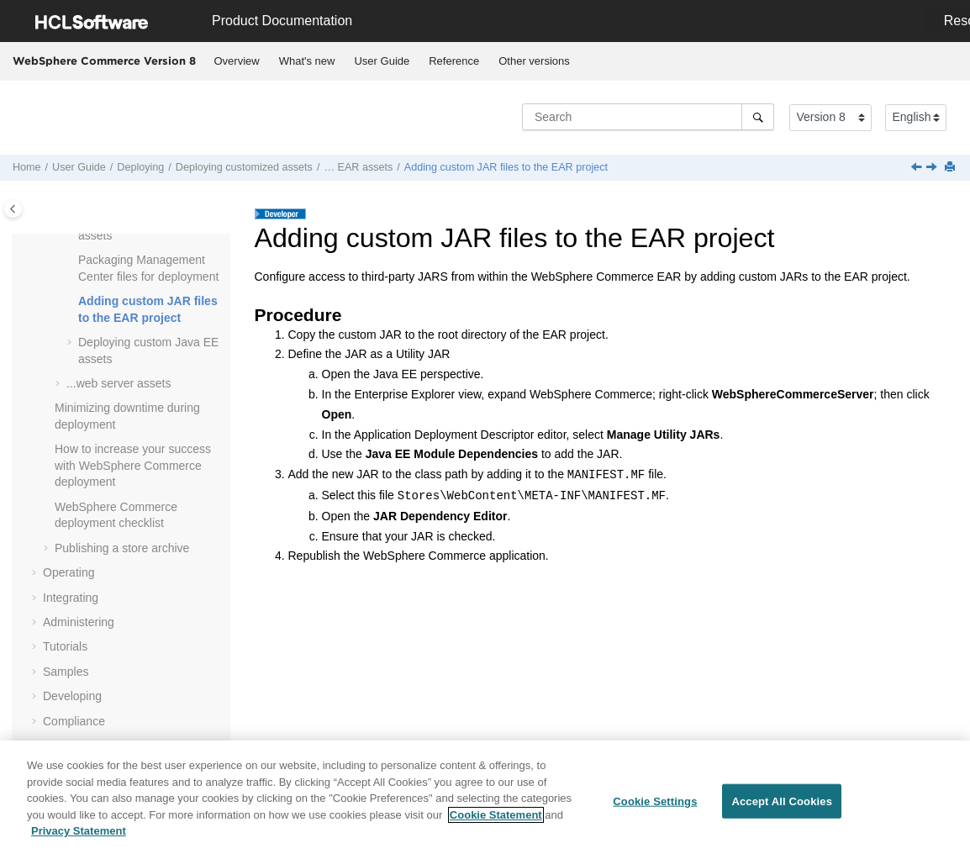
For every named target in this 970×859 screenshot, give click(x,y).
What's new (307, 61)
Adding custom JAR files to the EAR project (506, 167)
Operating (68, 572)
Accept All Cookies (781, 808)
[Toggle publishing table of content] (13, 209)
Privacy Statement (78, 838)
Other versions (534, 61)
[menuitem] (236, 61)
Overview (237, 61)
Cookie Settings (655, 808)
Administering (78, 622)
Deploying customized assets (244, 167)
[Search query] (648, 116)
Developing (72, 696)
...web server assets (118, 383)
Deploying (140, 167)
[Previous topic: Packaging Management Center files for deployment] (918, 168)
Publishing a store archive (122, 548)
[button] (71, 260)
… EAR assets (358, 167)
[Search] (757, 116)
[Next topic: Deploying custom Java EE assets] (933, 168)
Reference (454, 61)
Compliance (74, 721)
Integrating (70, 597)
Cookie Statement (496, 821)
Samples (65, 671)
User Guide (381, 61)
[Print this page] (951, 167)
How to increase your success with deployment (133, 465)
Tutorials (65, 646)
